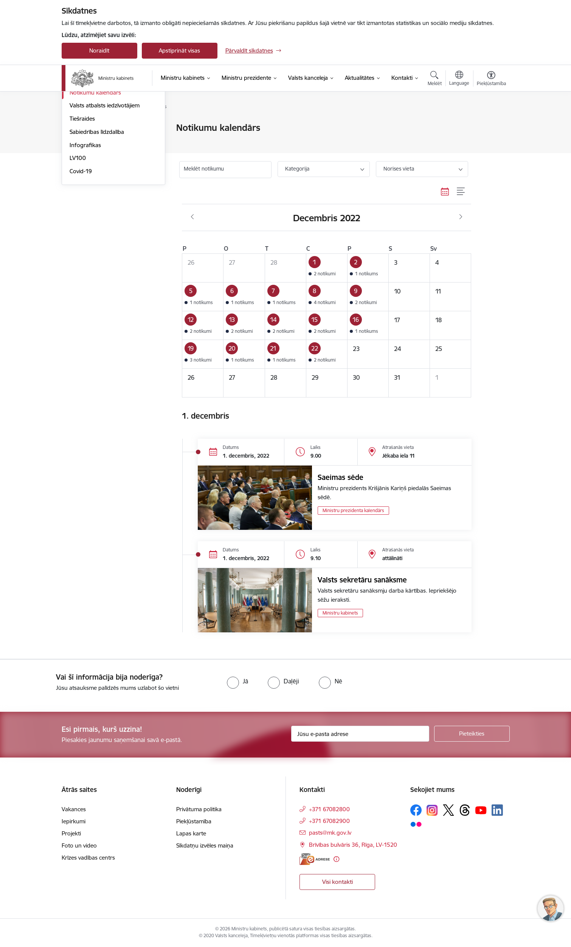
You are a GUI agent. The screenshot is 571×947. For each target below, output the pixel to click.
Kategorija (297, 168)
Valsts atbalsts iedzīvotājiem (105, 187)
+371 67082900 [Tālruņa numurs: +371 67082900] (329, 820)
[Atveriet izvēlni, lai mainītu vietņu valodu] (459, 79)
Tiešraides (82, 199)
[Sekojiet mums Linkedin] (497, 810)
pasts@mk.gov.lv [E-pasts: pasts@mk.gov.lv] (330, 832)
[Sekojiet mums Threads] (464, 810)
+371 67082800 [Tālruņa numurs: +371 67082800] (329, 809)
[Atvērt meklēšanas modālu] (434, 79)
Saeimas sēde (340, 477)
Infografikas (85, 226)
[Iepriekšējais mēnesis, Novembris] (192, 217)
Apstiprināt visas (179, 50)
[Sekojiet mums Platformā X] (448, 810)
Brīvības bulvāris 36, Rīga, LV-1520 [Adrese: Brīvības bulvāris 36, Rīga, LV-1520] (353, 844)
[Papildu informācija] (336, 859)
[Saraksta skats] (461, 191)
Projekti (71, 833)
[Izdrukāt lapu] (491, 124)
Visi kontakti (337, 881)
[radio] (237, 681)
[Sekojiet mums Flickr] (416, 823)
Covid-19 (81, 252)
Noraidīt (99, 50)
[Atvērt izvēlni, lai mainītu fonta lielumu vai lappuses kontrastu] (491, 79)
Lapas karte (191, 833)
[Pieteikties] (472, 734)
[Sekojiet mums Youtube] (481, 809)
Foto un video (87, 160)
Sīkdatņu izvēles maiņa (204, 845)
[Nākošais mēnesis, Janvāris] (460, 217)
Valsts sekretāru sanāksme (362, 579)
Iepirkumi (73, 821)
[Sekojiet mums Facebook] (416, 810)
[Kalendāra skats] (445, 191)
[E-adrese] (314, 859)
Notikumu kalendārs (95, 173)
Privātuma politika (199, 809)
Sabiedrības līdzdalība (97, 213)
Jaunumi (80, 128)
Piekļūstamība (193, 821)
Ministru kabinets (340, 613)
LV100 (78, 239)
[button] (326, 268)
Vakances (74, 809)
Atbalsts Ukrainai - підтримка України (107, 144)
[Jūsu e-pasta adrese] (360, 734)
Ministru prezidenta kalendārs (353, 510)
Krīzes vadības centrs (88, 857)
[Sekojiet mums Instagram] (432, 810)
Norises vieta (398, 168)
